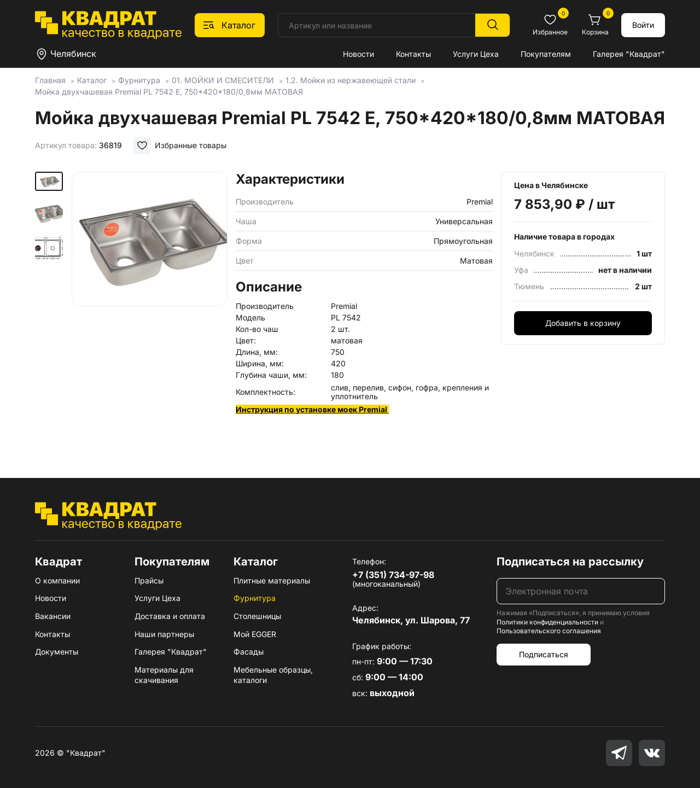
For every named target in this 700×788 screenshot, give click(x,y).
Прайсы (149, 580)
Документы (56, 651)
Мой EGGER (255, 634)
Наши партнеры (164, 634)
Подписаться (543, 654)
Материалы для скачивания (164, 675)
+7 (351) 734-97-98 (393, 575)
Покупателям (546, 54)
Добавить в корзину (583, 323)
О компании (57, 580)
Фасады (249, 651)
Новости (358, 54)
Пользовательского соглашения (549, 631)
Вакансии (53, 616)
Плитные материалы (272, 580)
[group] (150, 309)
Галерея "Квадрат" (629, 54)
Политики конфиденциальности (547, 622)
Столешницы (257, 616)
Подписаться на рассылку (570, 561)
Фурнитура (255, 598)
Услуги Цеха (476, 54)
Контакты (413, 54)
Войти (643, 25)
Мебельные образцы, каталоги (273, 675)
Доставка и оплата (170, 616)
